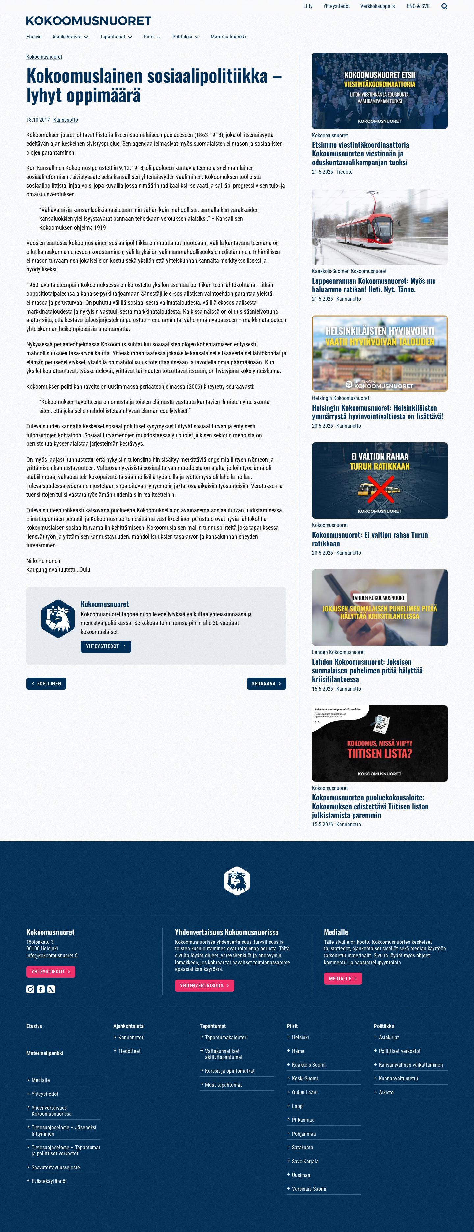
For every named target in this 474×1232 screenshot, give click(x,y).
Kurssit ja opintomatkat (230, 1071)
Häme (298, 1051)
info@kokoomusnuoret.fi (52, 955)
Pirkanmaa (303, 1120)
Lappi (298, 1106)
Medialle (340, 979)
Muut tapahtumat (223, 1085)
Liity (308, 6)
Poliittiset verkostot (400, 1051)
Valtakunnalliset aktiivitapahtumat (224, 1054)
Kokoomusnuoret (44, 57)
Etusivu (34, 37)
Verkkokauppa (375, 6)
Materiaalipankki (228, 37)
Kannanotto (65, 120)
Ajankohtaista (67, 37)
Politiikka (182, 37)
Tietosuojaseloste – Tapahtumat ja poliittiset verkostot (66, 1150)
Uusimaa (301, 1175)
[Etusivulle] (88, 22)
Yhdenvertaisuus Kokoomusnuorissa (52, 1111)
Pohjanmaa (304, 1134)
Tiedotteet (129, 1051)
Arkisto (386, 1092)
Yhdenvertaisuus (201, 986)
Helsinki (300, 1037)
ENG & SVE (418, 6)
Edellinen (49, 684)
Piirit (149, 37)
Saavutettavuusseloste (56, 1167)
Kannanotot (130, 1037)
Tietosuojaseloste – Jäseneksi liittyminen (64, 1130)
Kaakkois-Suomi (309, 1065)
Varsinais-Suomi (309, 1189)
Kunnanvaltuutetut (398, 1078)
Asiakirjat (389, 1037)
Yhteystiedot (336, 6)
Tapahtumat (112, 37)
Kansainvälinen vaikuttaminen (411, 1065)
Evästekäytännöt (49, 1181)
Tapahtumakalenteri (226, 1037)
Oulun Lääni (305, 1092)
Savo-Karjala (305, 1161)
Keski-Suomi (305, 1078)
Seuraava (264, 684)
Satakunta (302, 1147)
